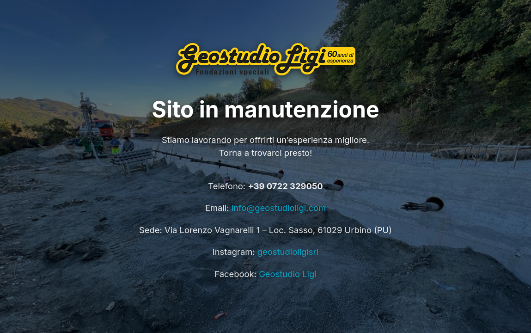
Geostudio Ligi (288, 274)
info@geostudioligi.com (279, 208)
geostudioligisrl (287, 252)
